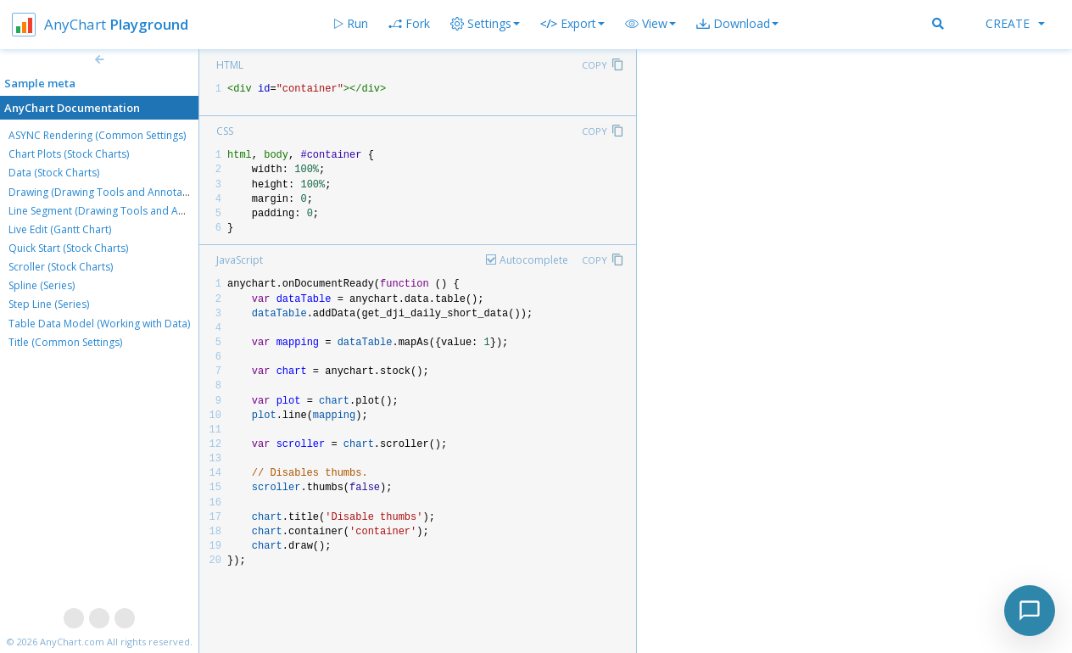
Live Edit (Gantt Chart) (59, 229)
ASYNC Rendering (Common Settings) (97, 135)
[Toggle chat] (1029, 610)
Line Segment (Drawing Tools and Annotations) (120, 211)
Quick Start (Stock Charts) (68, 248)
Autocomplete (534, 260)
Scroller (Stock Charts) (60, 267)
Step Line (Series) (48, 304)
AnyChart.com (72, 641)
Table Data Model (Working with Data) (99, 323)
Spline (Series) (41, 285)
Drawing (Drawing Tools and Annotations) (108, 192)
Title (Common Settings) (65, 342)
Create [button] (1015, 23)
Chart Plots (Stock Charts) (68, 154)
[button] (650, 23)
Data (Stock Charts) (53, 172)
